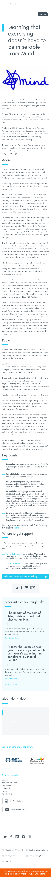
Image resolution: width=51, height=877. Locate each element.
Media (8, 861)
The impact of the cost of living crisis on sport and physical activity (24, 616)
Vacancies (19, 4)
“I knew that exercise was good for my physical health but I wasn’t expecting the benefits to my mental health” (26, 654)
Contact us (8, 4)
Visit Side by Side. (13, 554)
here (16, 527)
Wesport (14, 14)
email (9, 721)
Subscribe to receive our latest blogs (21, 577)
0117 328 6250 (16, 801)
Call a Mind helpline (14, 564)
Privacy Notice (11, 856)
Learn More (20, 874)
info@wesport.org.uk (19, 809)
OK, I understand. (37, 874)
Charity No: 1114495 (14, 850)
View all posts (11, 684)
